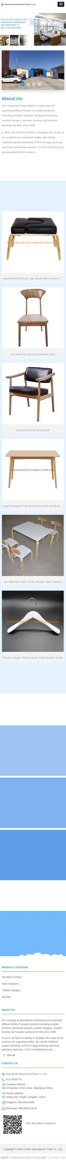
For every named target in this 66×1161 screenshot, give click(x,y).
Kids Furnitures (10, 983)
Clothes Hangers (11, 990)
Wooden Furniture (12, 977)
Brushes (6, 997)
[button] (61, 4)
